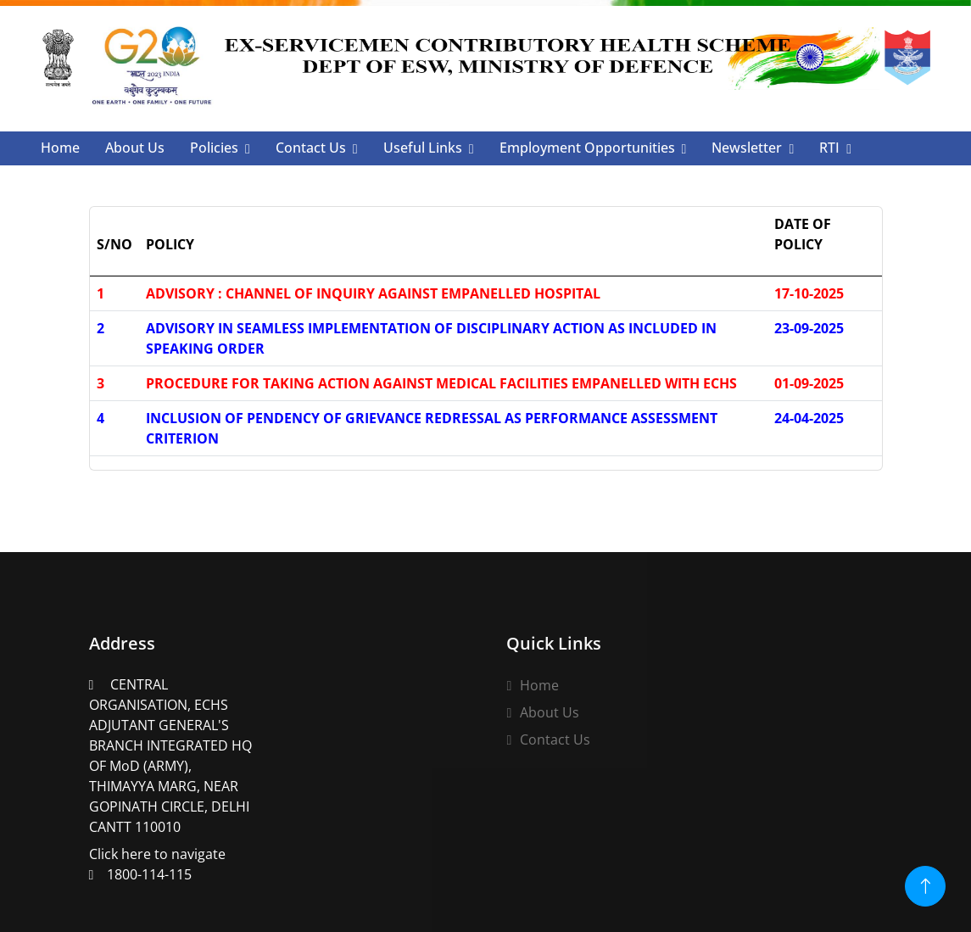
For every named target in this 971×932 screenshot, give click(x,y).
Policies (214, 147)
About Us (135, 147)
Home (60, 147)
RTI (829, 147)
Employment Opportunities (587, 147)
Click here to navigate (173, 768)
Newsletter (747, 147)
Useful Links (422, 147)
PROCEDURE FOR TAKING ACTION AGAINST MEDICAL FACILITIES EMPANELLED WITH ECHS (441, 383)
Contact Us (311, 147)
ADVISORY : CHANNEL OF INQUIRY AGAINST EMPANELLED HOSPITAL (373, 293)
